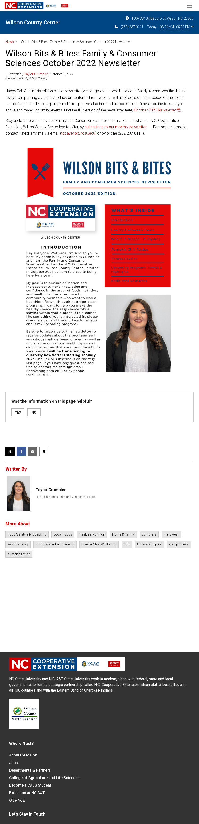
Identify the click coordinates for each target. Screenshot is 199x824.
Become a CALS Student (30, 785)
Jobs (13, 762)
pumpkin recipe (19, 554)
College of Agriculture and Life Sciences (44, 778)
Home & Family (123, 534)
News (9, 42)
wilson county (18, 544)
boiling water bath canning (55, 544)
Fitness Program (149, 544)
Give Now (17, 800)
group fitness (179, 544)
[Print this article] (44, 451)
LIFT (127, 544)
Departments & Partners (30, 770)
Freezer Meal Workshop (99, 544)
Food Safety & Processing (27, 534)
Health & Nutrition (92, 534)
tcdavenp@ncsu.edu (78, 133)
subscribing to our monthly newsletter (115, 127)
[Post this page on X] (10, 451)
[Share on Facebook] (21, 451)
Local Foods (62, 534)
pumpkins (149, 534)
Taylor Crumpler (36, 74)
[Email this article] (32, 451)
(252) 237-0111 (128, 26)
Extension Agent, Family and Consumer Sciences (66, 496)
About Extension (23, 755)
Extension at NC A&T (27, 793)
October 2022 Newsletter (155, 110)
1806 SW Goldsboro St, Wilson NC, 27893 (159, 18)
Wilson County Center (33, 22)
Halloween (171, 534)
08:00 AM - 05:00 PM (176, 27)
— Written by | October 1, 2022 (39, 74)
